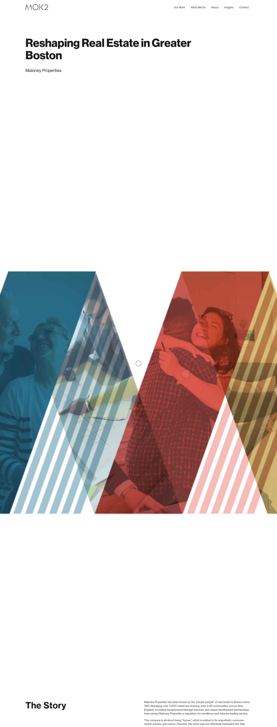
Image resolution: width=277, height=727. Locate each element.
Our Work (179, 7)
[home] (36, 7)
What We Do (198, 7)
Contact (244, 7)
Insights (229, 7)
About (215, 7)
